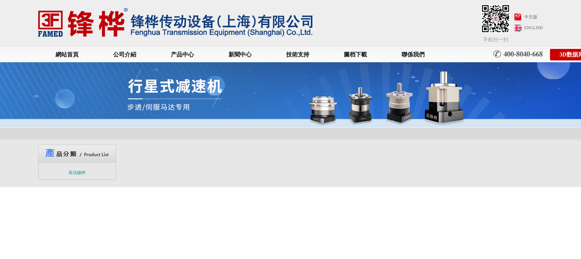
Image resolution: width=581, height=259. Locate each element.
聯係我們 (413, 54)
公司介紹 (124, 54)
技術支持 (297, 54)
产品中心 (182, 54)
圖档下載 (355, 54)
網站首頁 (67, 54)
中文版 (530, 16)
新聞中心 (240, 54)
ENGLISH (533, 27)
